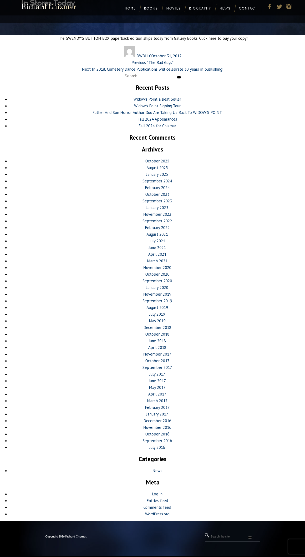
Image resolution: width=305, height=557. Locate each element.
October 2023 (157, 194)
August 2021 (157, 234)
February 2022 (157, 227)
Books (151, 8)
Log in (157, 494)
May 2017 (157, 387)
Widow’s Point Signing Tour (157, 105)
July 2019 (157, 314)
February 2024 (157, 187)
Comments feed (157, 507)
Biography (200, 8)
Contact (248, 8)
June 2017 (157, 380)
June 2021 (157, 247)
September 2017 (157, 367)
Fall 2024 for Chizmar (157, 125)
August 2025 (157, 167)
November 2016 (157, 427)
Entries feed (157, 500)
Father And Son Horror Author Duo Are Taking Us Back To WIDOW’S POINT (157, 112)
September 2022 (157, 221)
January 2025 (157, 174)
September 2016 (157, 440)
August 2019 (157, 307)
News (157, 470)
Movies (173, 8)
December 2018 (157, 327)
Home (130, 8)
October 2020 (157, 274)
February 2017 (157, 407)
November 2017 (157, 354)
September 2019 (157, 300)
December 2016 (157, 420)
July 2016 (157, 447)
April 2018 (157, 347)
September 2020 (157, 280)
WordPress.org (157, 514)
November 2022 (157, 214)
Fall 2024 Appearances (157, 119)
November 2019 (157, 294)
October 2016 (157, 434)
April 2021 (157, 254)
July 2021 (157, 241)
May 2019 (157, 320)
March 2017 (157, 400)
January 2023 (157, 207)
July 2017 (157, 374)
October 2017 (157, 360)
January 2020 (157, 287)
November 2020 (157, 267)
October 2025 (157, 161)
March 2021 (157, 261)
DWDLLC (144, 56)
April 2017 (157, 394)
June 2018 (157, 340)
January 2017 (157, 414)
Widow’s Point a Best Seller (157, 99)
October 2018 (157, 334)
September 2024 (157, 181)
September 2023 (157, 201)
